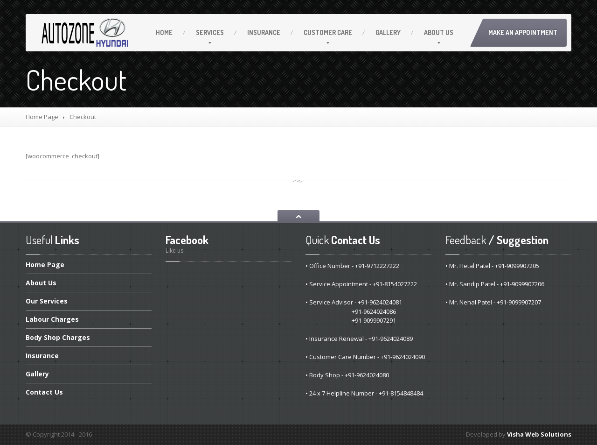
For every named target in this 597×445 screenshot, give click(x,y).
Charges (52, 319)
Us (438, 32)
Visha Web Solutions (539, 434)
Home (164, 32)
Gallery (388, 32)
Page (45, 265)
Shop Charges (58, 337)
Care (328, 32)
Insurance (263, 32)
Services (210, 32)
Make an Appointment (522, 32)
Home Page (42, 117)
